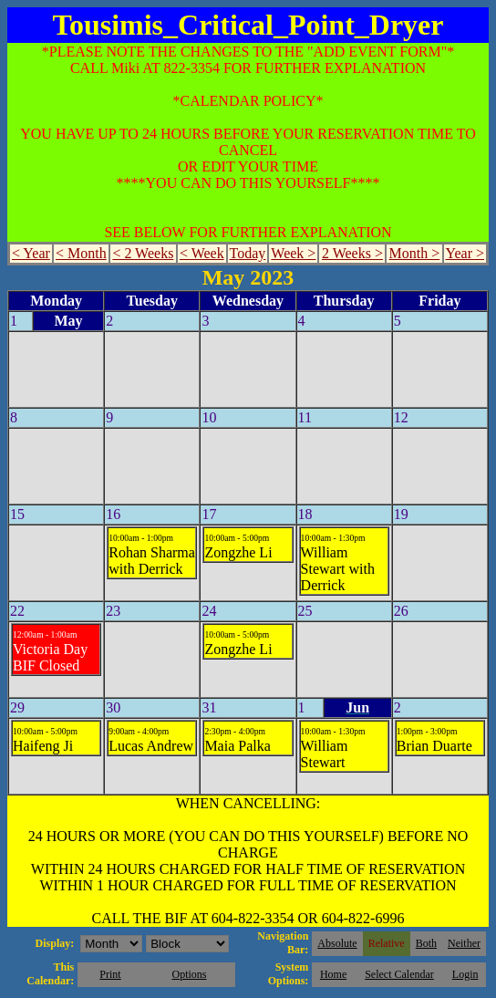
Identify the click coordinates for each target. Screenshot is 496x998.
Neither (464, 943)
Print (109, 974)
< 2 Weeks (142, 253)
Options (189, 974)
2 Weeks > (352, 253)
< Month (81, 253)
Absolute (336, 943)
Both (426, 943)
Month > (414, 253)
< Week (202, 253)
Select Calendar (399, 974)
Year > (465, 253)
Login (465, 974)
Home (333, 974)
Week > (293, 253)
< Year (31, 253)
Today (248, 253)
